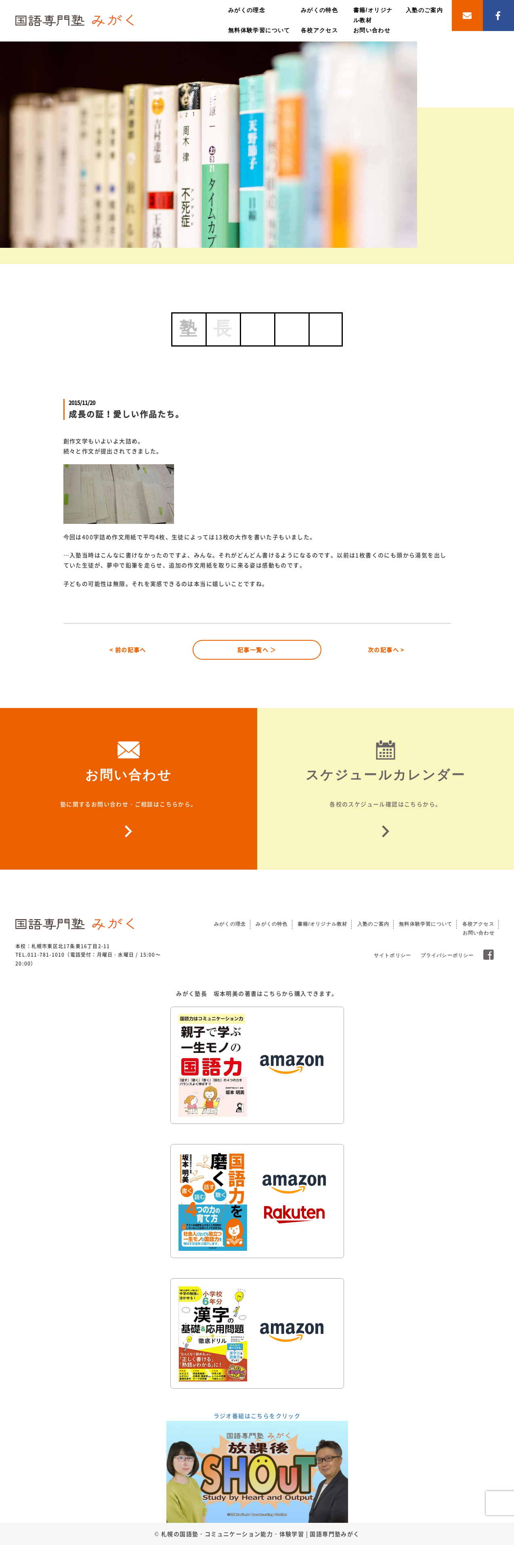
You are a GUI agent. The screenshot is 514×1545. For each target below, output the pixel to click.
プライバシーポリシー (447, 955)
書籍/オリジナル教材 (322, 924)
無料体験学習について (259, 30)
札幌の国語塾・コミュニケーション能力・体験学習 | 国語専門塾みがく (260, 1534)
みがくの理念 (246, 10)
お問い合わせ (371, 30)
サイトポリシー (392, 955)
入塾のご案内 (424, 10)
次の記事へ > (386, 650)
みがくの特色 (319, 10)
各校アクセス (319, 30)
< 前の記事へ (127, 650)
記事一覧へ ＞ (257, 650)
